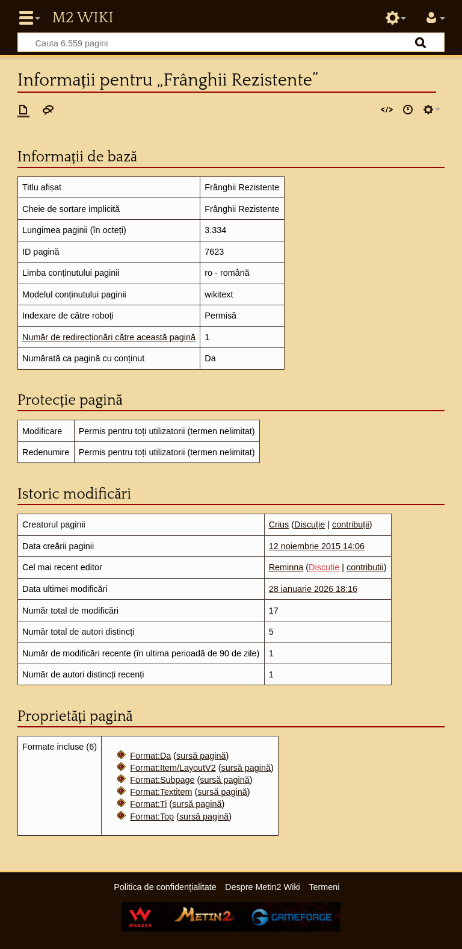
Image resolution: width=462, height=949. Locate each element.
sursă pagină (201, 756)
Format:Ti (148, 804)
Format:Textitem (161, 792)
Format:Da (150, 756)
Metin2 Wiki (82, 18)
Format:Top (152, 816)
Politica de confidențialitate (165, 887)
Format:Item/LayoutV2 (172, 768)
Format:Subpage (162, 780)
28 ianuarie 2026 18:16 (313, 589)
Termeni (324, 887)
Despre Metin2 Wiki (262, 887)
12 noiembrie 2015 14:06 (317, 546)
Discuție (309, 524)
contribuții (350, 524)
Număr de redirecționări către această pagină (109, 337)
